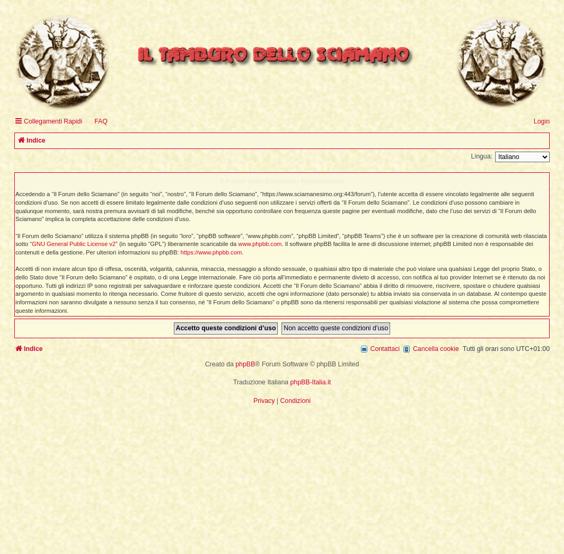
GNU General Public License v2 (74, 244)
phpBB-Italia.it (310, 382)
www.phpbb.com (259, 244)
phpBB (245, 364)
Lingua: (481, 156)
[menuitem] (96, 122)
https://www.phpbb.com (211, 252)
